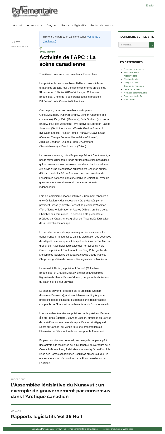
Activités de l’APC (20, 46)
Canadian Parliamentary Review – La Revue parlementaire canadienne (65, 429)
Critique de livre (131, 82)
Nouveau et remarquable (135, 93)
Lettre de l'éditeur (132, 89)
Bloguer (52, 25)
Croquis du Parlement (134, 86)
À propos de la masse (134, 69)
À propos (33, 25)
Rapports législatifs (73, 25)
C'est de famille (131, 79)
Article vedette (130, 76)
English (150, 5)
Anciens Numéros (101, 25)
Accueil (18, 25)
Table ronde (129, 99)
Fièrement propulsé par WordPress (117, 429)
